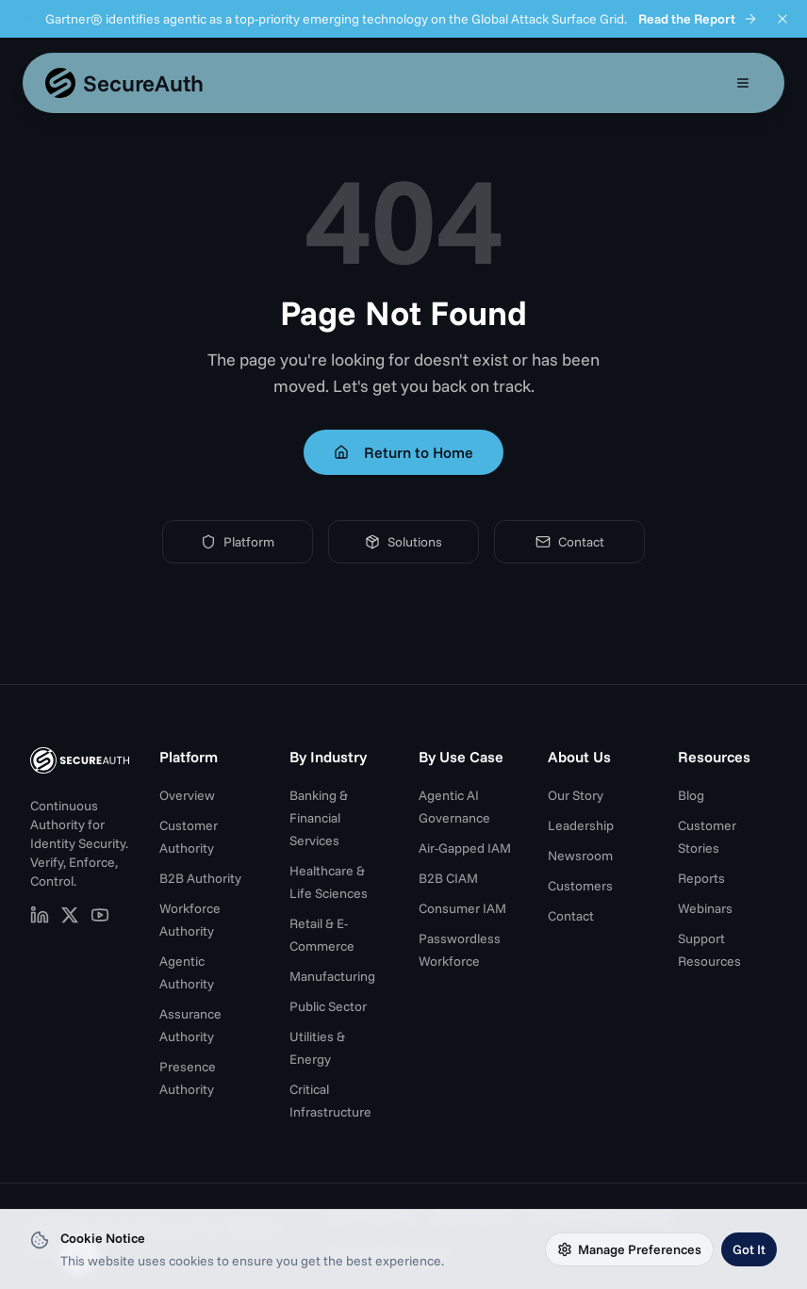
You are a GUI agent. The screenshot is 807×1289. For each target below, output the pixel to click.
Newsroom (580, 855)
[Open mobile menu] (743, 83)
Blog (691, 795)
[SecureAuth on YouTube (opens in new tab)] (100, 915)
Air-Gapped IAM (465, 848)
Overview (187, 795)
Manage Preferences (629, 1249)
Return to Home (403, 452)
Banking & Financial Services (318, 818)
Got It (749, 1249)
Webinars (705, 908)
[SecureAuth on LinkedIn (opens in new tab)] (39, 915)
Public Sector (328, 1006)
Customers (580, 885)
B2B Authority (200, 878)
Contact (569, 541)
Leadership (581, 825)
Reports (701, 878)
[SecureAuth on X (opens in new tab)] (69, 915)
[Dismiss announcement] (782, 19)
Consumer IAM (462, 908)
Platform (237, 541)
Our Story (575, 795)
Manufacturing (332, 976)
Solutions (403, 541)
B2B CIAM (448, 878)
